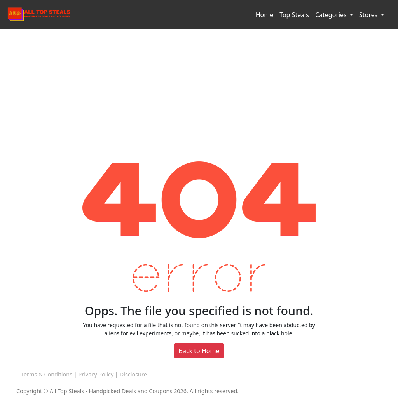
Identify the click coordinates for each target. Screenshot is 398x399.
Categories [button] (331, 14)
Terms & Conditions (46, 374)
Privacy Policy (96, 374)
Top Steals (294, 14)
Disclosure (133, 374)
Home (265, 14)
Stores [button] (369, 14)
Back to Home (199, 351)
